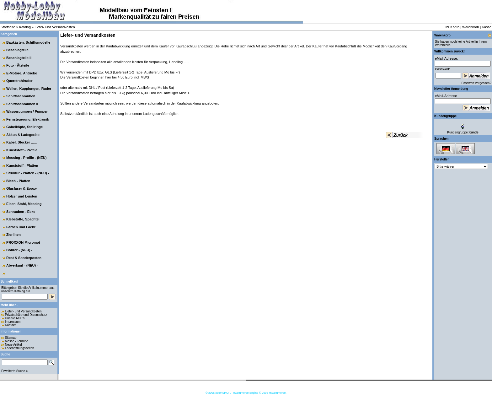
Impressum (12, 321)
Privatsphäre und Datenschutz (26, 315)
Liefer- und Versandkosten (55, 27)
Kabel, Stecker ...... (21, 142)
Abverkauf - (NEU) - (22, 265)
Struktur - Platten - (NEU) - (27, 173)
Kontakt (10, 325)
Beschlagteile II (18, 58)
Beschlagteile (17, 50)
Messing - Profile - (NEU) (26, 158)
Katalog (25, 27)
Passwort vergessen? (476, 83)
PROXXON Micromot (23, 242)
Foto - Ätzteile (17, 65)
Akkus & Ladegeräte (23, 135)
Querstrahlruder (19, 81)
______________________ (27, 273)
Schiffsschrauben (20, 96)
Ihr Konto (452, 27)
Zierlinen (13, 234)
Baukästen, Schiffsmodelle (28, 42)
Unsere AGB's (15, 318)
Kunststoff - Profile (21, 150)
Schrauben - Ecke (20, 212)
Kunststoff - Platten (22, 165)
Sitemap (11, 337)
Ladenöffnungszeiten (19, 348)
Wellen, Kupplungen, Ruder (28, 88)
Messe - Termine (16, 341)
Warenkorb (470, 27)
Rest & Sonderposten (23, 258)
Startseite (8, 27)
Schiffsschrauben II (22, 104)
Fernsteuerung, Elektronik (27, 119)
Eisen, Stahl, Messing (23, 204)
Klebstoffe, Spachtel (23, 219)
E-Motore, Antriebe (21, 73)
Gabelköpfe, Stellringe (24, 127)
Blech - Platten (18, 181)
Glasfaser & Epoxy (21, 188)
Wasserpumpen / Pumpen (27, 111)
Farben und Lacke (21, 227)
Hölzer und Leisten (21, 196)
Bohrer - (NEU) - (19, 250)
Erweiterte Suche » (14, 371)
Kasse (486, 27)
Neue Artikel (13, 344)
